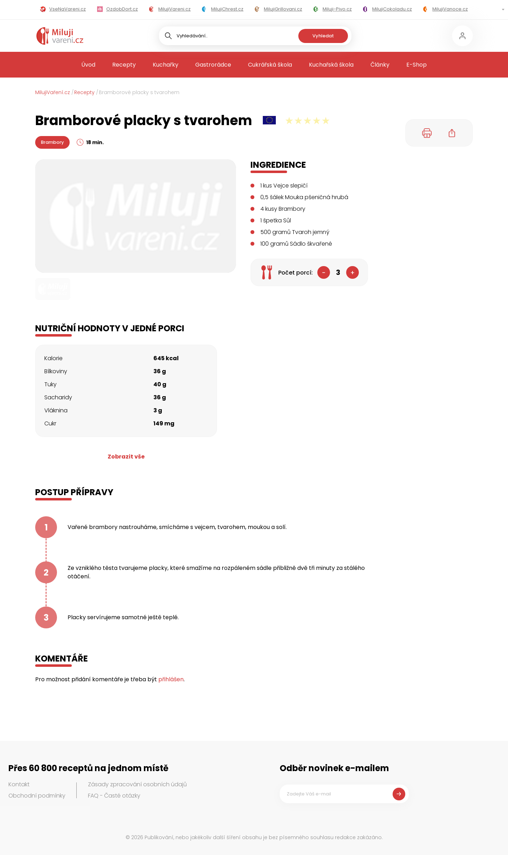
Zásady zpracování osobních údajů (137, 784)
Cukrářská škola (270, 65)
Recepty (124, 65)
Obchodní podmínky (36, 796)
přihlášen (171, 679)
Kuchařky (165, 65)
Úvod (88, 65)
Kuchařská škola (331, 65)
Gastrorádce (213, 65)
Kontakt (19, 784)
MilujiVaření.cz (52, 92)
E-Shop (416, 65)
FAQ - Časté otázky (114, 796)
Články (379, 65)
